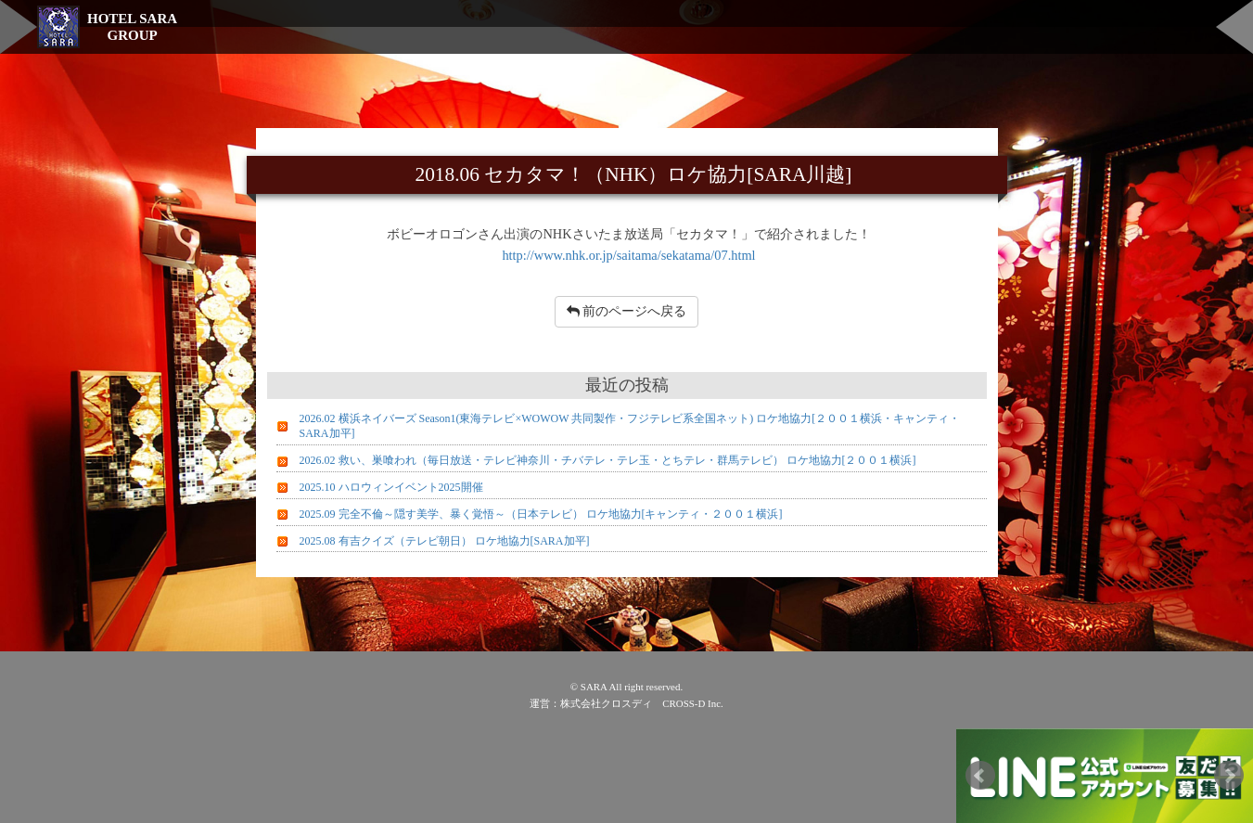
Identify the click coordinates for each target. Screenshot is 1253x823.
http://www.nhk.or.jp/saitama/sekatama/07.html (628, 255)
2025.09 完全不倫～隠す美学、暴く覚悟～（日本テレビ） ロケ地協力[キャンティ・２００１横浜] (541, 514)
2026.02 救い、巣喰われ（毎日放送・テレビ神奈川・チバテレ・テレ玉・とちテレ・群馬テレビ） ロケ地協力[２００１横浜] (608, 460)
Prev (980, 776)
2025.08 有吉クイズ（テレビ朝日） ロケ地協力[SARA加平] (445, 540)
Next (1229, 776)
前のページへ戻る (627, 311)
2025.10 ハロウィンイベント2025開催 (391, 487)
